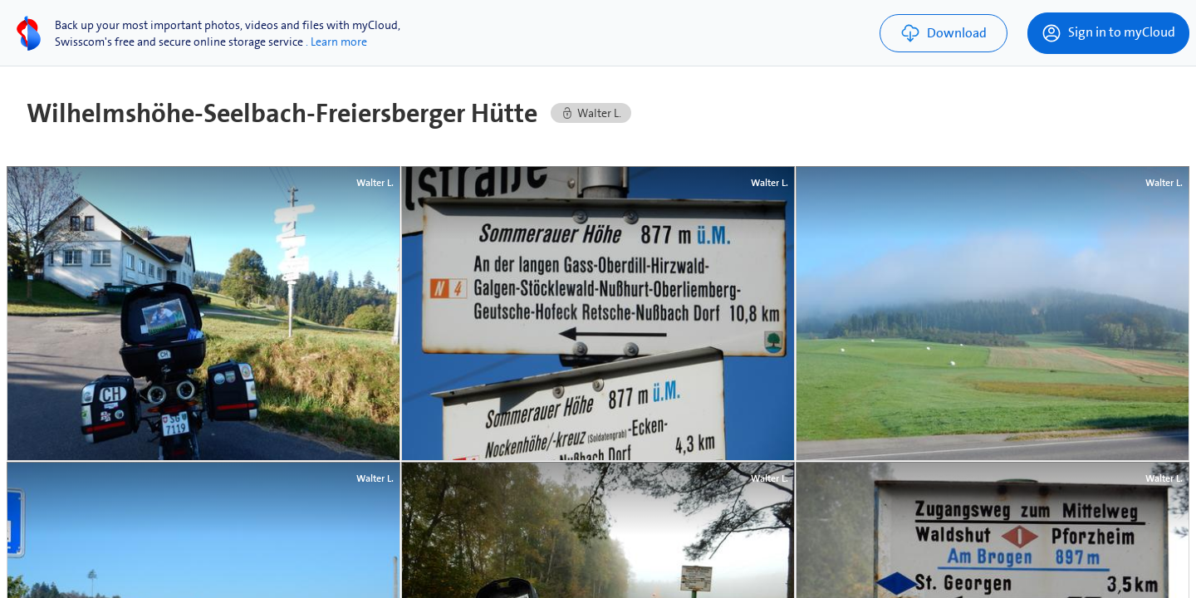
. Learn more (336, 41)
